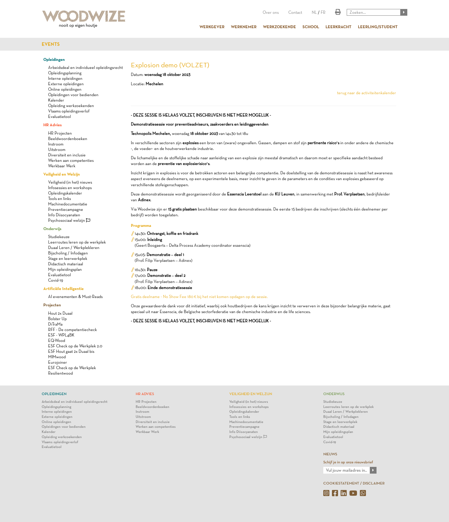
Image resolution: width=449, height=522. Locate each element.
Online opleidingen (64, 89)
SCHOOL (310, 26)
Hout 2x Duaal (60, 313)
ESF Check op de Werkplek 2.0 (75, 346)
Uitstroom (56, 149)
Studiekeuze (59, 236)
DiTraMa (55, 324)
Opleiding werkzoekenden (71, 105)
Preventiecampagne (65, 209)
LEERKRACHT (339, 26)
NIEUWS (330, 454)
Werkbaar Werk (61, 165)
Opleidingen (54, 59)
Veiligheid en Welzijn (61, 174)
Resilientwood (60, 373)
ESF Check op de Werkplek (72, 367)
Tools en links (59, 198)
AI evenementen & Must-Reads (75, 296)
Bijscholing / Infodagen (68, 253)
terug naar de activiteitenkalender (366, 92)
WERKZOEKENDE (279, 26)
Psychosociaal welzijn (69, 220)
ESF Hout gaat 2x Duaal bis (71, 351)
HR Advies (52, 124)
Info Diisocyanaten (64, 214)
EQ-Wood (56, 340)
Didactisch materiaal (65, 263)
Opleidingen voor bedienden (73, 94)
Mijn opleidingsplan (65, 269)
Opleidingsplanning (64, 72)
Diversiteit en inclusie (67, 155)
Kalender (56, 100)
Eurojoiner (57, 362)
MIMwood (57, 356)
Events (51, 44)
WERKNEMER (244, 26)
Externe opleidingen (66, 83)
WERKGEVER (211, 26)
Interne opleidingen (65, 78)
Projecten (52, 304)
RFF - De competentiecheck (72, 329)
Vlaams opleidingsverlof (68, 111)
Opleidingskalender (65, 193)
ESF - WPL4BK (61, 335)
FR (323, 12)
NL (314, 12)
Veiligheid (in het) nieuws (70, 182)
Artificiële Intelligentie (63, 288)
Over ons (271, 12)
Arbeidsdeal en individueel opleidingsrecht (85, 67)
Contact (295, 12)
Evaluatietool (59, 116)
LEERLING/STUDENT (378, 26)
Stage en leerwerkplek (67, 258)
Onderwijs (52, 228)
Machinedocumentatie (67, 204)
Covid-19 (55, 280)
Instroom (56, 144)
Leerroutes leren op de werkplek (77, 242)
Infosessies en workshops (70, 187)
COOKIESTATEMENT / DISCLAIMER (354, 483)
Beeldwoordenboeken (67, 138)
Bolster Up (57, 318)
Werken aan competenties (71, 160)
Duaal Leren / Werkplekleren (73, 247)
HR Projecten (60, 133)
